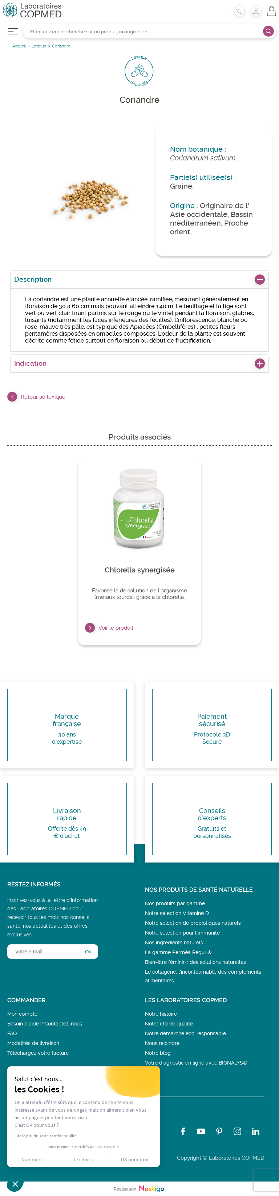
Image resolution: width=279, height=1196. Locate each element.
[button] (15, 1183)
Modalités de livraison (33, 1043)
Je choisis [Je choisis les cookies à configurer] (83, 1159)
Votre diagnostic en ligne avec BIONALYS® (196, 1063)
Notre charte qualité (169, 1024)
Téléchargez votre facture (38, 1053)
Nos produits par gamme (175, 903)
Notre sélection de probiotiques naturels (193, 923)
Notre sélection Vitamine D (177, 913)
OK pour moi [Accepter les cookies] (134, 1159)
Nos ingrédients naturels (174, 942)
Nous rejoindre (162, 1043)
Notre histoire (161, 1014)
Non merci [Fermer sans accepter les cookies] (32, 1159)
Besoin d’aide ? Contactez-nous (44, 1024)
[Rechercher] (149, 31)
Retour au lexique (36, 397)
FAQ (12, 1033)
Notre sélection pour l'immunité (182, 933)
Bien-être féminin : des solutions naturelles (195, 962)
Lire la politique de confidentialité (46, 1136)
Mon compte (22, 1014)
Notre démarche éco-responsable (185, 1033)
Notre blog (158, 1053)
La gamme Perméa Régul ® (178, 952)
